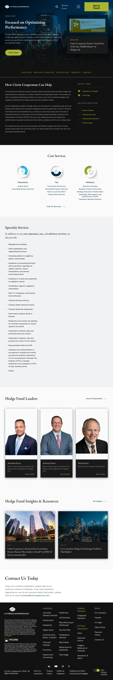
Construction (48, 620)
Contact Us (99, 640)
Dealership (47, 625)
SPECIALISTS (62, 72)
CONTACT (87, 72)
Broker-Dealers (88, 110)
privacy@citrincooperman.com (36, 595)
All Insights (97, 501)
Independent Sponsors (90, 118)
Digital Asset (48, 630)
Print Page (86, 95)
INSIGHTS (75, 72)
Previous (7, 562)
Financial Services (89, 114)
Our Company (100, 613)
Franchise (47, 650)
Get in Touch (96, 6)
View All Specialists (94, 398)
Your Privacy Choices (104, 672)
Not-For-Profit (64, 630)
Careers (98, 617)
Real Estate (64, 642)
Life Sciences (64, 617)
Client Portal (100, 627)
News (79, 633)
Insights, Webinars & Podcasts (82, 648)
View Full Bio (29, 474)
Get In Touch (13, 52)
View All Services (54, 206)
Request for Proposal (90, 91)
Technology (63, 655)
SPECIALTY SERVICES (44, 72)
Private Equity (87, 122)
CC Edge (98, 622)
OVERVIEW (26, 72)
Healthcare (63, 613)
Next (106, 562)
